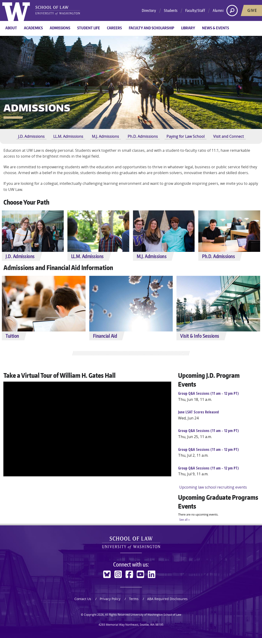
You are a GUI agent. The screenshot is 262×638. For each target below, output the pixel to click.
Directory (149, 10)
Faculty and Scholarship (151, 28)
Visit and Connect (228, 136)
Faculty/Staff (195, 10)
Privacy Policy (110, 599)
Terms (134, 599)
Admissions (60, 28)
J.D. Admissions (31, 136)
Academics (33, 28)
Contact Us (82, 599)
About (11, 28)
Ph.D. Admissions (143, 136)
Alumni (218, 10)
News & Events (215, 28)
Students (171, 10)
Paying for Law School (185, 136)
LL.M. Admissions (68, 136)
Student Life (88, 28)
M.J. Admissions (105, 136)
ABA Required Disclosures (167, 599)
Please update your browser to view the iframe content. (218, 441)
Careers (114, 28)
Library (188, 28)
